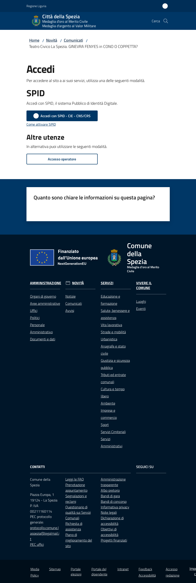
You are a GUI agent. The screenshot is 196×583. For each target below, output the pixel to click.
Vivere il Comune (144, 285)
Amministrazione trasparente (113, 482)
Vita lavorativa (111, 324)
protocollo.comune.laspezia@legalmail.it (44, 533)
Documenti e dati (42, 339)
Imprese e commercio (109, 414)
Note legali (109, 512)
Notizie (70, 296)
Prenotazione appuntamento (76, 487)
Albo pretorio (110, 490)
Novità (51, 40)
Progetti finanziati (114, 540)
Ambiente (108, 403)
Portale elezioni (76, 572)
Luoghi (141, 301)
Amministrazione (45, 283)
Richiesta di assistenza (73, 526)
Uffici (33, 310)
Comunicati (73, 40)
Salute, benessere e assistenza (115, 314)
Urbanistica (109, 339)
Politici (35, 317)
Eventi (141, 308)
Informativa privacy (115, 507)
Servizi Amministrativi (111, 442)
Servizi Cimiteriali (113, 431)
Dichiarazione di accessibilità (112, 520)
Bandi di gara (110, 496)
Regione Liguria (36, 6)
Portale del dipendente (99, 572)
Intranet (123, 569)
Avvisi (69, 310)
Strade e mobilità (113, 332)
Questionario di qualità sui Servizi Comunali (78, 512)
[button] (166, 21)
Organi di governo (43, 296)
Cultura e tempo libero (113, 392)
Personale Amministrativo (41, 328)
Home (34, 40)
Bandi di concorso (114, 501)
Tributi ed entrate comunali (113, 378)
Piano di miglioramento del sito (78, 540)
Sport (105, 424)
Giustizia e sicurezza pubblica (115, 364)
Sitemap (55, 569)
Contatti (37, 466)
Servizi (107, 283)
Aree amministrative (45, 303)
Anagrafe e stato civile (113, 350)
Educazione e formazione (110, 300)
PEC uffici (37, 544)
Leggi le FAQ (74, 479)
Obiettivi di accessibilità (109, 531)
